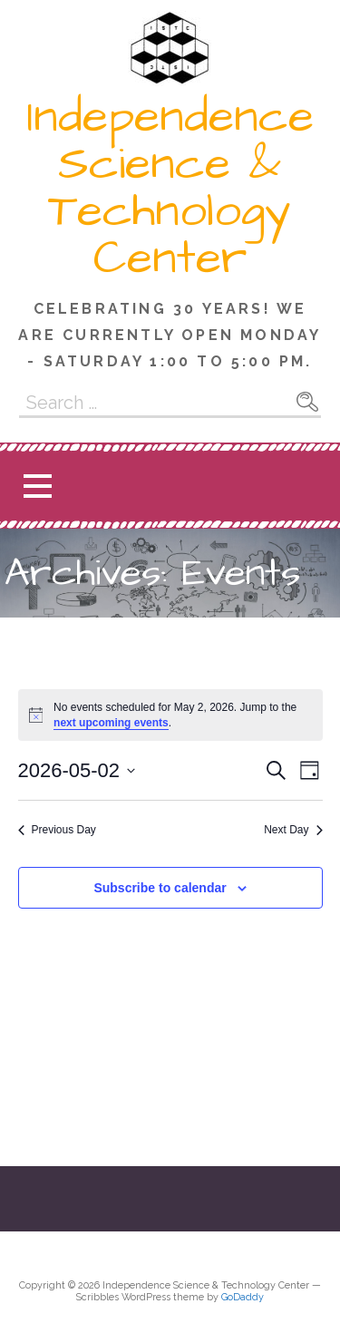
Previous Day (57, 829)
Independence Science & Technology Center (170, 187)
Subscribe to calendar (159, 888)
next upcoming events (111, 722)
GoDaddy (242, 1297)
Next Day (293, 829)
